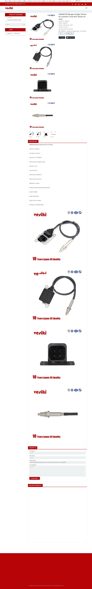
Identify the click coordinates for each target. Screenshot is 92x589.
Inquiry (61, 43)
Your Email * (32, 461)
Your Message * (32, 471)
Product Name (32, 466)
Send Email (70, 43)
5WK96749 (63, 36)
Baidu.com (17, 39)
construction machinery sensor (14, 25)
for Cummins (83, 36)
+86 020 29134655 (10, 3)
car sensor (9, 23)
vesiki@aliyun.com (21, 3)
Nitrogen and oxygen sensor (73, 36)
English (78, 1)
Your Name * (32, 456)
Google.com (10, 39)
